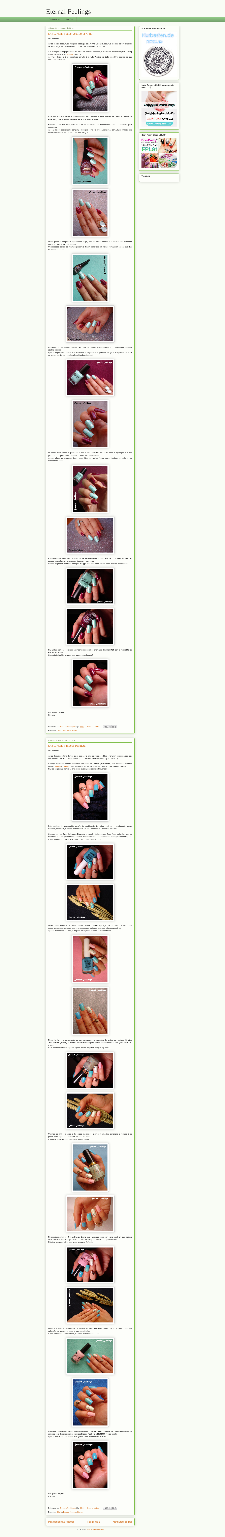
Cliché (59, 1512)
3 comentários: (93, 726)
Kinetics (73, 1512)
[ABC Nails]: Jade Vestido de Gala (70, 33)
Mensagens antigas (122, 1522)
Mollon (74, 730)
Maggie (70, 54)
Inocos (66, 1512)
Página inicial (54, 19)
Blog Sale (70, 19)
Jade (69, 730)
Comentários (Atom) (95, 1529)
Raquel (66, 766)
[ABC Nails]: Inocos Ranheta (67, 745)
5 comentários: (93, 1508)
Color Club (61, 730)
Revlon (80, 1512)
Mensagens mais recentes (61, 1522)
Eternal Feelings (68, 11)
